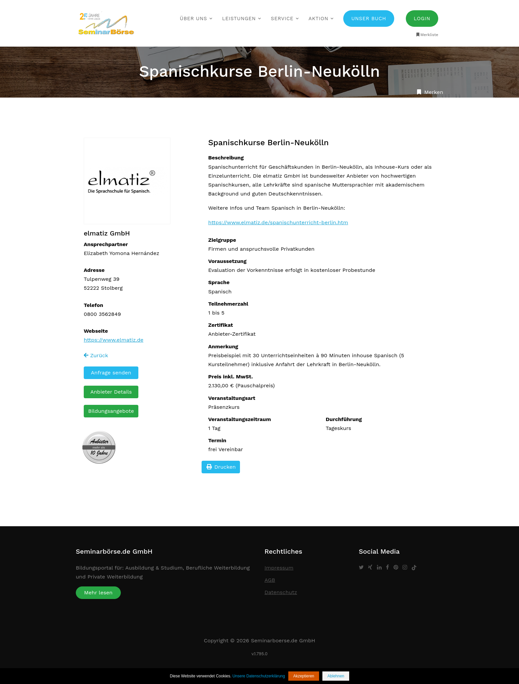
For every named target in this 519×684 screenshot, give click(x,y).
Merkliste (426, 34)
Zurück (96, 355)
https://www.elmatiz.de (113, 340)
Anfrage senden (111, 372)
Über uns (193, 18)
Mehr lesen (98, 592)
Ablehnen (335, 676)
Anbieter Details (111, 392)
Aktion (318, 18)
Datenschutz (280, 592)
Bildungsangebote (111, 411)
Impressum (278, 568)
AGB (269, 580)
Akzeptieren (303, 676)
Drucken (221, 467)
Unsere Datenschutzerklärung (258, 676)
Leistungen (239, 18)
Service (282, 18)
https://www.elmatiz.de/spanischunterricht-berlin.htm (278, 222)
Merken (429, 92)
